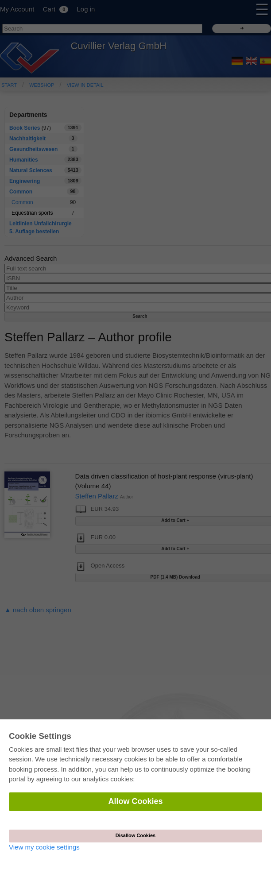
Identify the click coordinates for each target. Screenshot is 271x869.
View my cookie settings (44, 847)
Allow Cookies (135, 801)
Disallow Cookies (135, 835)
